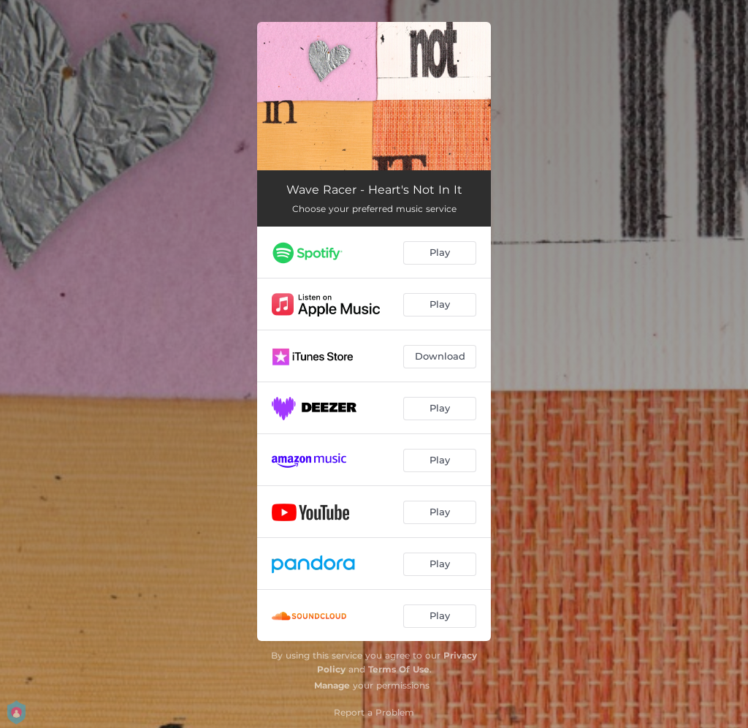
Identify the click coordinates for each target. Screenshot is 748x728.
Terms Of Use (399, 669)
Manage (332, 685)
